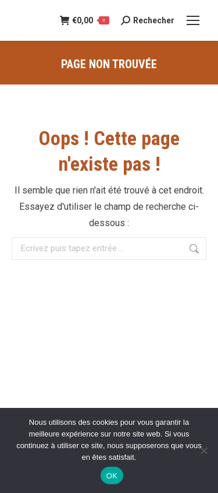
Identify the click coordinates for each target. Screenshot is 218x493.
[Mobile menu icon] (193, 20)
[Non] (203, 450)
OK (111, 475)
